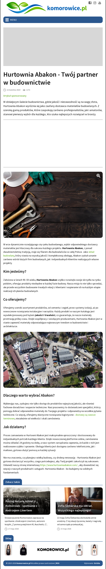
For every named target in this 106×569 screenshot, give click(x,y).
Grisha (97, 563)
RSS (57, 563)
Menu (13, 19)
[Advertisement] (53, 46)
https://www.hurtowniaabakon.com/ (59, 465)
